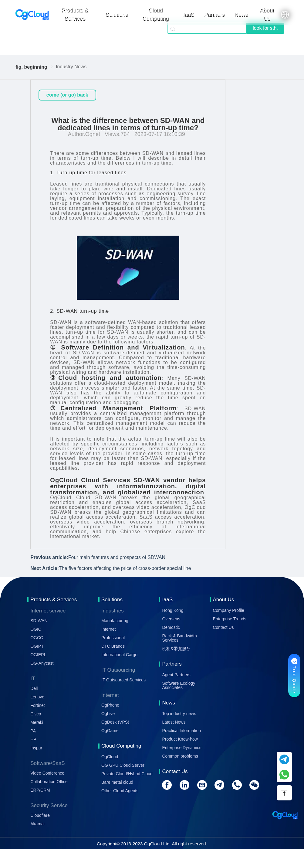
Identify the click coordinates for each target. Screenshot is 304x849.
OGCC (36, 637)
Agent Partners (176, 674)
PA (33, 730)
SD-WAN (38, 620)
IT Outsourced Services (123, 679)
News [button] (241, 15)
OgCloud (109, 756)
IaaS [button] (188, 15)
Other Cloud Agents (119, 790)
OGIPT (37, 646)
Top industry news (179, 713)
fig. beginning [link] (31, 67)
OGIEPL (38, 654)
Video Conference (47, 773)
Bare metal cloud (117, 782)
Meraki (36, 722)
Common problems (180, 756)
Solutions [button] (116, 15)
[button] (285, 15)
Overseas (171, 618)
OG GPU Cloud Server (122, 765)
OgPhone (110, 705)
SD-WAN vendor (159, 480)
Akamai (37, 823)
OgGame (110, 730)
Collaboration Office (49, 781)
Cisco (35, 713)
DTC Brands (113, 646)
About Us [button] (267, 14)
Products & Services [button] (74, 14)
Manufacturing (114, 620)
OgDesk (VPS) (115, 722)
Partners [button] (214, 15)
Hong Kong (172, 610)
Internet (108, 629)
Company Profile (228, 610)
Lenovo (37, 696)
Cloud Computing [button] (155, 14)
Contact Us (223, 627)
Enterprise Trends (229, 618)
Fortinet (37, 705)
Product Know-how (180, 739)
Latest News (173, 722)
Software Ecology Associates (178, 685)
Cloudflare (40, 815)
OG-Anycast (41, 663)
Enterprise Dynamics (181, 747)
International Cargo (119, 654)
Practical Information (181, 730)
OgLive (108, 713)
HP (33, 739)
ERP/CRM (40, 790)
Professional (113, 637)
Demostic (171, 627)
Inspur (36, 747)
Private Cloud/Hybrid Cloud (127, 773)
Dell (34, 688)
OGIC (35, 629)
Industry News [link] (71, 66)
